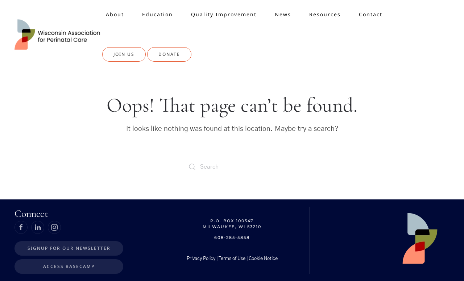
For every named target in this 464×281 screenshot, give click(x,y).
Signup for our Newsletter (69, 248)
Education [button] (157, 14)
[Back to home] (58, 34)
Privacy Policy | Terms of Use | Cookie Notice (232, 258)
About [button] (115, 14)
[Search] (232, 167)
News (283, 14)
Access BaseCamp (69, 266)
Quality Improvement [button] (224, 14)
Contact (370, 14)
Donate (169, 54)
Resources (325, 14)
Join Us (123, 54)
